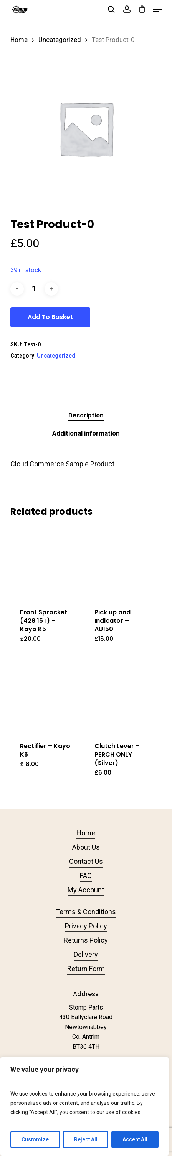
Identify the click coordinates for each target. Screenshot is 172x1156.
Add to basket (50, 317)
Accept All (134, 1139)
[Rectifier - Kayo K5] (46, 696)
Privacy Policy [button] (86, 926)
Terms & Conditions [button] (86, 912)
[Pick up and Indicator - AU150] (121, 562)
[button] (157, 9)
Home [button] (85, 833)
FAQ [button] (86, 876)
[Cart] (141, 9)
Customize (35, 1139)
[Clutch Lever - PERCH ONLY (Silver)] (121, 696)
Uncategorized (59, 39)
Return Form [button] (86, 969)
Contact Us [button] (86, 861)
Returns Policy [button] (86, 940)
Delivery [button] (86, 954)
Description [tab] (86, 415)
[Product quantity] (34, 289)
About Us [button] (86, 847)
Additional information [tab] (86, 433)
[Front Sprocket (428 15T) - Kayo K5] (46, 562)
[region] (84, 1106)
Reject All (86, 1139)
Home (19, 39)
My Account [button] (86, 890)
